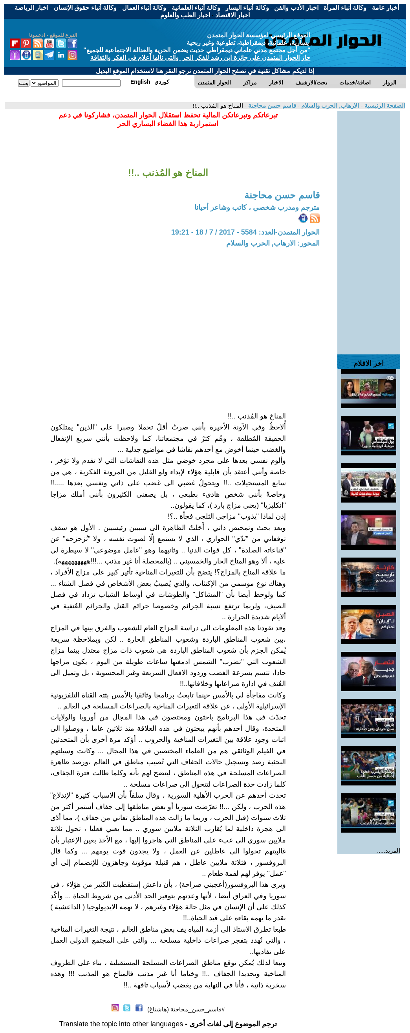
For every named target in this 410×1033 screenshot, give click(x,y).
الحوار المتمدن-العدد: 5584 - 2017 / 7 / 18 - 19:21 (245, 232)
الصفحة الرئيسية (384, 105)
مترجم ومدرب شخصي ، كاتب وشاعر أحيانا (257, 207)
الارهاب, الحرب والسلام (329, 105)
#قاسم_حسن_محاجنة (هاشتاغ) (186, 1009)
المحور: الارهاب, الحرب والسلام (273, 243)
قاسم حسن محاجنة (271, 105)
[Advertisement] (368, 229)
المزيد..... (388, 850)
